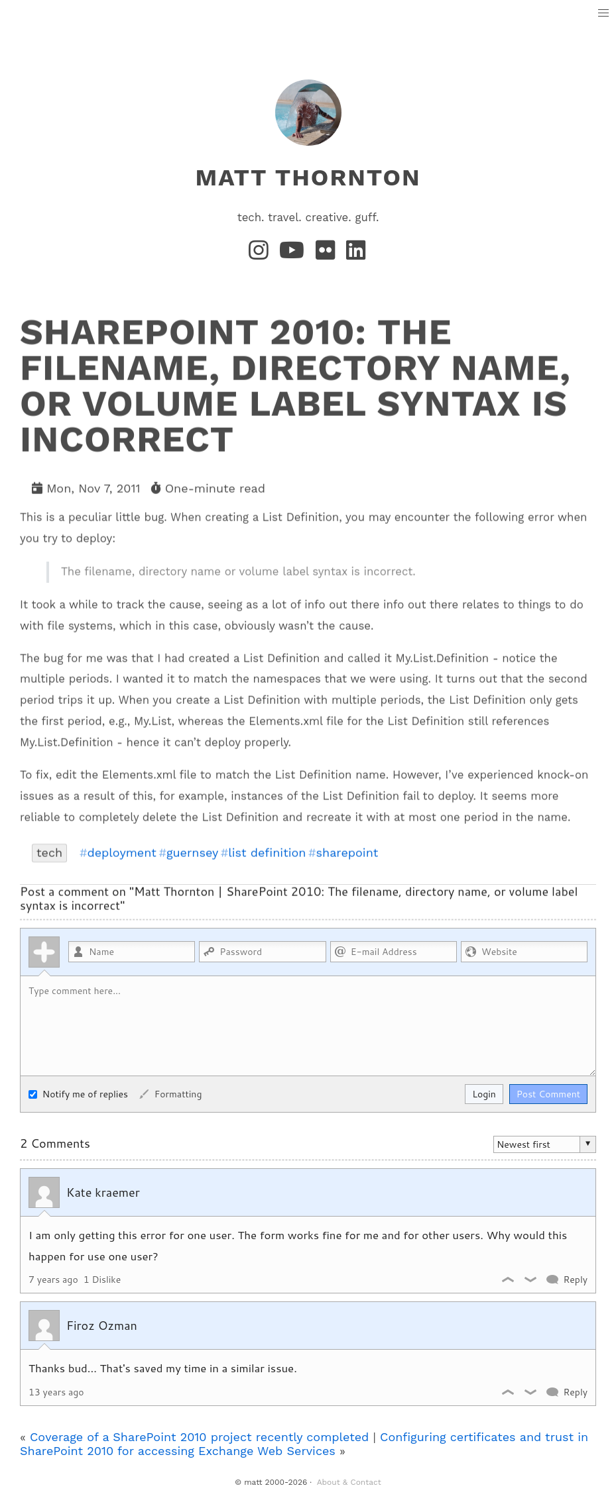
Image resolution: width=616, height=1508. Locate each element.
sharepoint (347, 852)
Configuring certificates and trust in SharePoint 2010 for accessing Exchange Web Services (304, 1444)
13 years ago (56, 1392)
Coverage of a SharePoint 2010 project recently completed (199, 1437)
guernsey (192, 852)
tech (49, 852)
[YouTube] (294, 254)
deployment (121, 852)
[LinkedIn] (356, 254)
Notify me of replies (78, 1093)
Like (509, 1279)
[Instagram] (261, 254)
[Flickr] (328, 254)
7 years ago (53, 1279)
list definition (267, 852)
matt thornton (307, 177)
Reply (575, 1279)
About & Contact (349, 1482)
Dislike (531, 1279)
